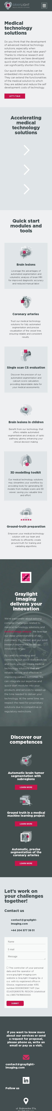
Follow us (17, 1083)
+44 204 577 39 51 (23, 930)
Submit (15, 1003)
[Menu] (44, 6)
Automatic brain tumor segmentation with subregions (26, 776)
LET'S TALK (14, 96)
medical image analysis (17, 631)
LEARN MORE (26, 787)
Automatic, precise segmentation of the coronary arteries (26, 852)
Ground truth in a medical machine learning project (26, 814)
